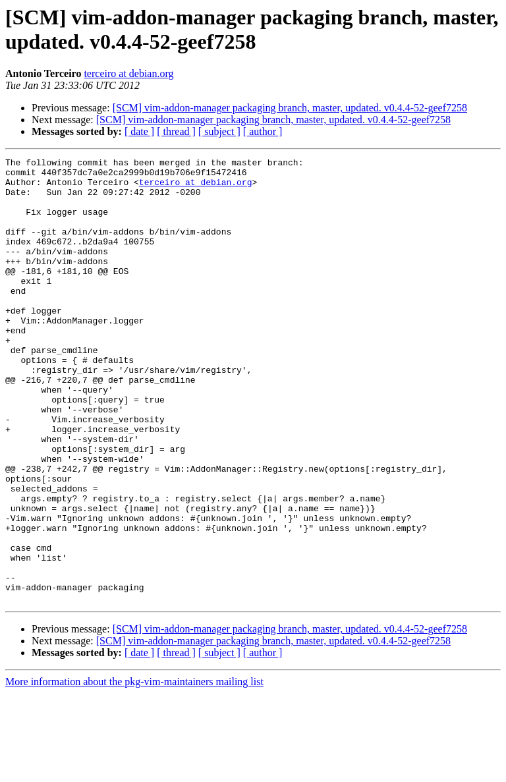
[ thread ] (176, 131)
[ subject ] (219, 131)
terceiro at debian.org (128, 73)
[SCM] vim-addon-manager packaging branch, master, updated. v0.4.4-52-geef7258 (290, 107)
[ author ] (263, 131)
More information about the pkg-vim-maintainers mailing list (134, 770)
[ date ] (139, 131)
